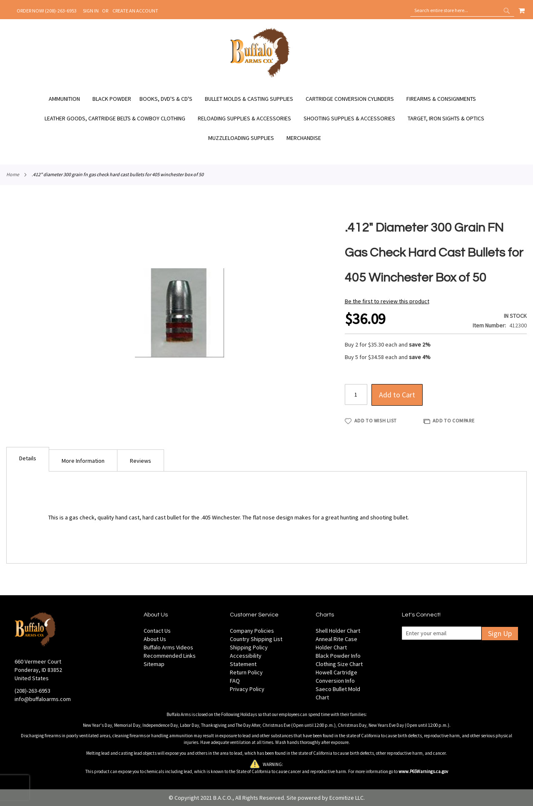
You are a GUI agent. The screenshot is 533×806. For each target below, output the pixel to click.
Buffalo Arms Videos (168, 647)
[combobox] (462, 10)
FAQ (235, 680)
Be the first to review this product (387, 301)
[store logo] (260, 76)
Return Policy (246, 672)
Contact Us (157, 630)
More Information (83, 460)
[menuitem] (68, 99)
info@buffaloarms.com (43, 699)
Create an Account (135, 10)
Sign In (91, 10)
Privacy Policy (247, 689)
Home (12, 174)
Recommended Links (170, 655)
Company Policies (252, 630)
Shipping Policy (249, 647)
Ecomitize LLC (346, 797)
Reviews (140, 460)
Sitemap (154, 664)
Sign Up (500, 633)
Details (27, 458)
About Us (155, 639)
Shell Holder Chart (338, 630)
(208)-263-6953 (32, 690)
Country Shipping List (256, 639)
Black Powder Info (338, 655)
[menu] (266, 118)
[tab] (27, 459)
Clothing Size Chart (339, 664)
